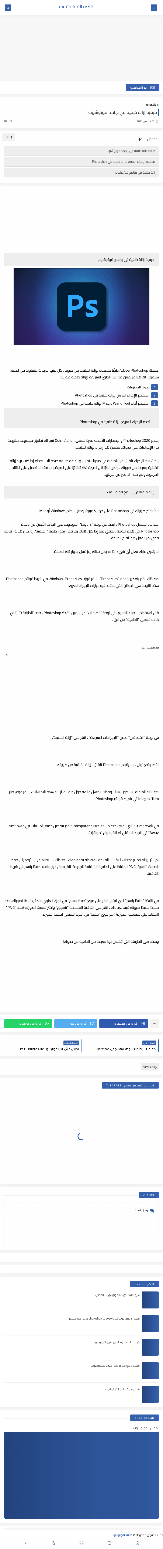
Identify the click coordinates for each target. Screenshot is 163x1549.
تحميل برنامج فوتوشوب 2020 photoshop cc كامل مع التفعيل (104, 1318)
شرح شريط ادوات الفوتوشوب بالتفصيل (117, 1294)
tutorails (151, 104)
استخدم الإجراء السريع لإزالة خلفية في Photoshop (124, 162)
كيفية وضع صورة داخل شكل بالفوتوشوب (115, 1365)
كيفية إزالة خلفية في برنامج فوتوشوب (131, 151)
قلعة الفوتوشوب (76, 6)
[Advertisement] (81, 48)
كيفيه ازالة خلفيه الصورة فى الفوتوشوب (116, 1342)
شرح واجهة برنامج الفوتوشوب (122, 1389)
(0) (8, 120)
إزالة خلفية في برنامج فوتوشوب (135, 172)
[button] (123, 1023)
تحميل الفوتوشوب (146, 1428)
